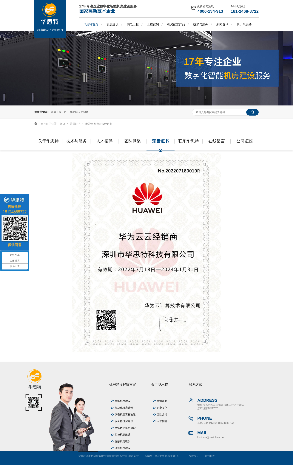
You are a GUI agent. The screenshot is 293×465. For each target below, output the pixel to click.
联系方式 (195, 384)
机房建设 (112, 24)
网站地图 (210, 456)
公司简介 (162, 400)
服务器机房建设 (124, 421)
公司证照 (244, 141)
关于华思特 (244, 24)
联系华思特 (188, 141)
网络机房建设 (122, 400)
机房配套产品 (176, 24)
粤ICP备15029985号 (167, 456)
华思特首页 (90, 24)
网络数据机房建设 (125, 427)
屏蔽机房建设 (122, 441)
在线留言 (216, 141)
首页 (63, 123)
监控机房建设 (122, 434)
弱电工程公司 (59, 112)
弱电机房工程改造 (125, 414)
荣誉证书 (75, 123)
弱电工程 (133, 24)
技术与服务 (200, 24)
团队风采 (132, 141)
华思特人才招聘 (79, 112)
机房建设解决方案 (122, 384)
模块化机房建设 (124, 407)
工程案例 (153, 24)
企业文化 (162, 407)
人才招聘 (104, 141)
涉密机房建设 (122, 448)
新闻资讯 (222, 24)
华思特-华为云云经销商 (98, 123)
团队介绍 (162, 414)
